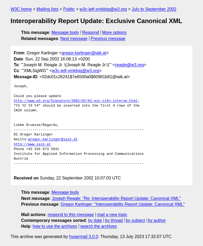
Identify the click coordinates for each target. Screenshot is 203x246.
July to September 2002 (154, 9)
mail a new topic (112, 214)
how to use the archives (55, 226)
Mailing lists (47, 9)
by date (95, 220)
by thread (114, 220)
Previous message (108, 38)
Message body (65, 32)
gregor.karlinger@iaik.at (84, 53)
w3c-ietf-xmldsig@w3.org (103, 9)
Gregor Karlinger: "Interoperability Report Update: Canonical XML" (122, 204)
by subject (135, 220)
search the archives (98, 226)
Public (69, 9)
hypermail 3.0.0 (83, 236)
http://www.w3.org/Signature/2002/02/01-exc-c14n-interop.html (75, 101)
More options (114, 32)
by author (157, 220)
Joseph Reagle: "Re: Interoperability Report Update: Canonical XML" (116, 198)
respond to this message (71, 214)
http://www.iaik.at (32, 144)
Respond (90, 32)
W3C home (21, 9)
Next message (74, 38)
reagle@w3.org (129, 65)
